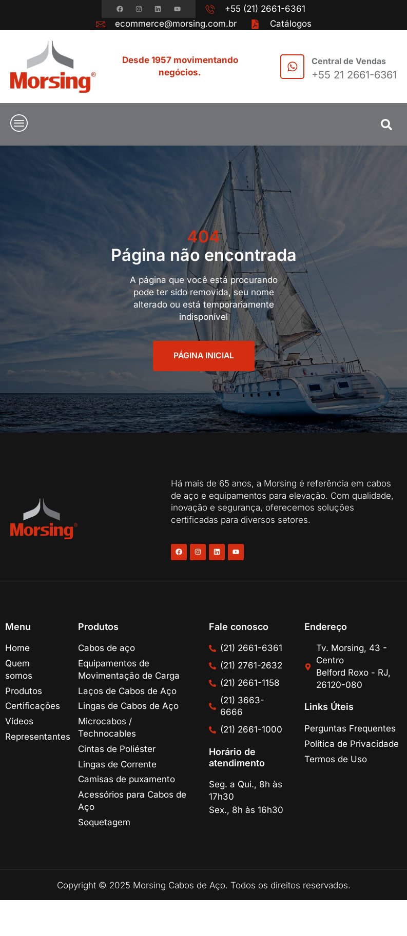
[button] (386, 124)
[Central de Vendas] (291, 66)
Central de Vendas (349, 61)
